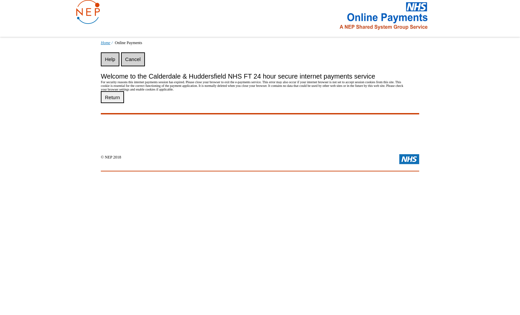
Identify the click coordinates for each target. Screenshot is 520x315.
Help (110, 59)
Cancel (133, 59)
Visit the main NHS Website (409, 159)
